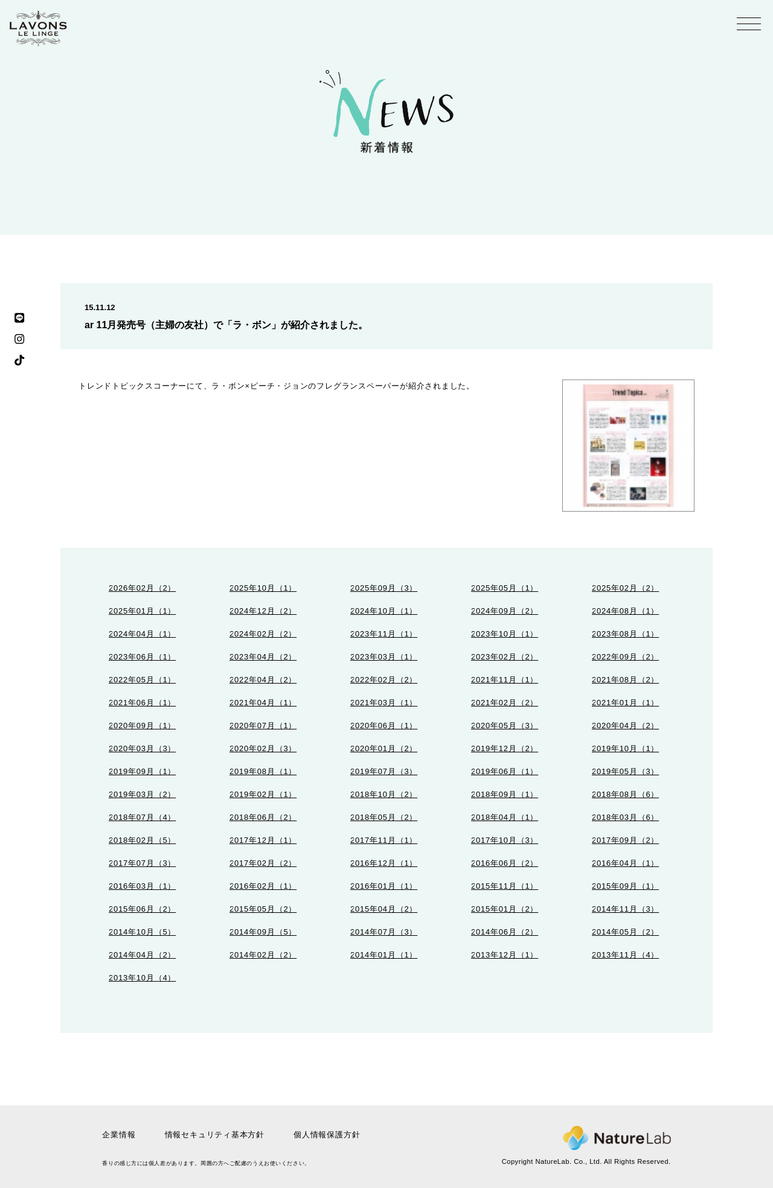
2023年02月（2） (504, 657)
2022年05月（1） (142, 680)
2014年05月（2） (625, 932)
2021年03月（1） (383, 703)
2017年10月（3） (504, 840)
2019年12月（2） (504, 748)
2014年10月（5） (142, 932)
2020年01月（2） (383, 748)
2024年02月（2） (263, 634)
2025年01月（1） (142, 611)
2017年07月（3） (142, 863)
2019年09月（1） (142, 771)
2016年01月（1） (383, 886)
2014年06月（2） (504, 932)
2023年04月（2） (263, 657)
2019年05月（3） (625, 771)
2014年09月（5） (263, 932)
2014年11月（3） (625, 909)
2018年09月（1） (504, 794)
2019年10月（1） (625, 748)
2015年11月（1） (504, 886)
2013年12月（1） (504, 955)
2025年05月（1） (504, 588)
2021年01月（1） (625, 703)
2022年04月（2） (263, 680)
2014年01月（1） (383, 955)
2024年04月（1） (142, 634)
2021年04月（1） (263, 703)
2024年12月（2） (263, 611)
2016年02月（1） (263, 886)
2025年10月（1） (263, 588)
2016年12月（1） (383, 863)
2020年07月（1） (263, 725)
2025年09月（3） (383, 588)
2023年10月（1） (504, 634)
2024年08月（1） (625, 611)
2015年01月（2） (504, 909)
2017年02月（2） (263, 863)
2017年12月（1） (263, 840)
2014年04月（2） (142, 955)
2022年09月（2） (625, 657)
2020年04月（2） (625, 725)
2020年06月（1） (383, 725)
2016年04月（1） (625, 863)
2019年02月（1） (263, 794)
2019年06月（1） (504, 771)
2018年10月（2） (383, 794)
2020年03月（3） (142, 748)
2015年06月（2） (142, 909)
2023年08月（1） (625, 634)
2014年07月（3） (383, 932)
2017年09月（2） (625, 840)
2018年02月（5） (142, 840)
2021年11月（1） (504, 680)
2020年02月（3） (263, 748)
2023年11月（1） (383, 634)
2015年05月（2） (263, 909)
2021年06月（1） (142, 703)
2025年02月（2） (625, 588)
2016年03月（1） (142, 886)
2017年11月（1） (383, 840)
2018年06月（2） (263, 817)
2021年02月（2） (504, 703)
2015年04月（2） (383, 909)
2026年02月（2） (142, 588)
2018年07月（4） (142, 817)
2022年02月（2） (383, 680)
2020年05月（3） (504, 725)
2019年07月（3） (383, 771)
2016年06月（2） (504, 863)
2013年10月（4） (142, 978)
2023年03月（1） (383, 657)
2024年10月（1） (383, 611)
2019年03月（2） (142, 794)
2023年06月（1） (142, 657)
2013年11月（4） (625, 955)
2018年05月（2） (383, 817)
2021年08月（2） (625, 680)
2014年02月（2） (263, 955)
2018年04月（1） (504, 817)
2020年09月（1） (142, 725)
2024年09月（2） (504, 611)
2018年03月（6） (625, 817)
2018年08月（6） (625, 794)
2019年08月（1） (263, 771)
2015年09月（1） (625, 886)
